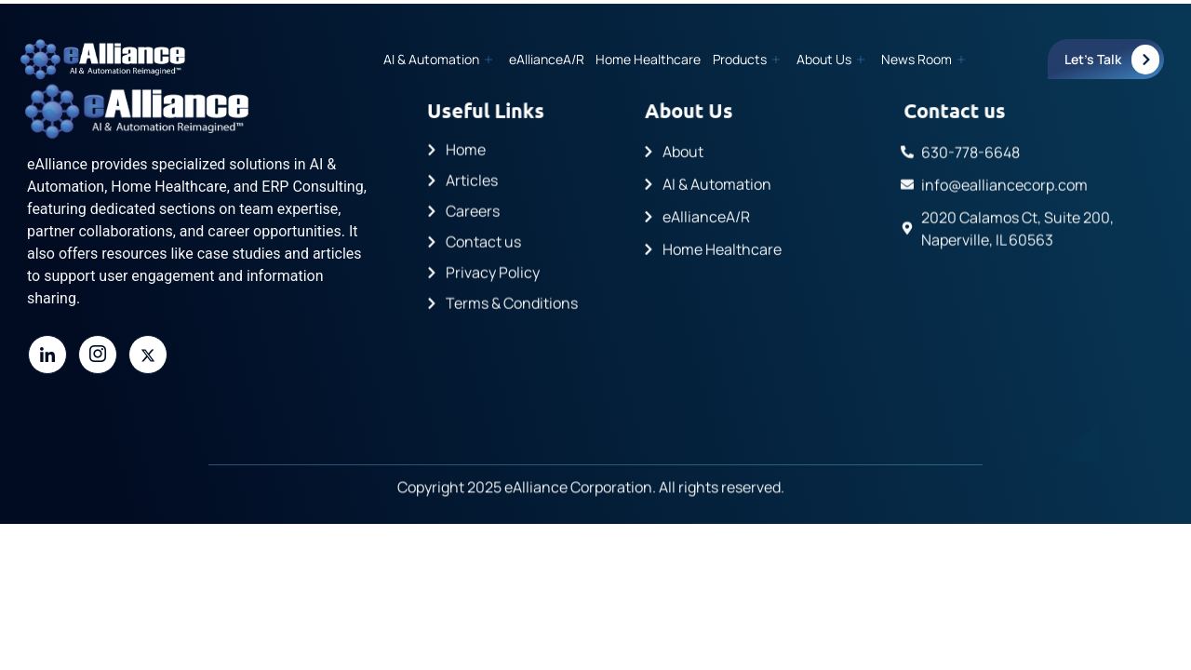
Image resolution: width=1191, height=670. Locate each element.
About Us (830, 59)
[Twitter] (147, 354)
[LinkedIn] (47, 354)
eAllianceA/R (547, 59)
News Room (923, 59)
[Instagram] (97, 354)
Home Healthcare (649, 59)
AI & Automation (438, 59)
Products (746, 59)
